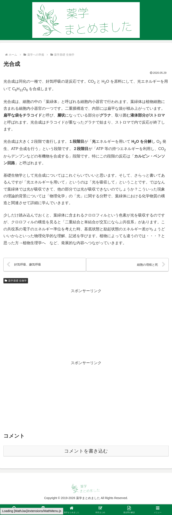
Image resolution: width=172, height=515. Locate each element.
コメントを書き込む (86, 451)
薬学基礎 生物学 (16, 280)
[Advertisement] (86, 324)
